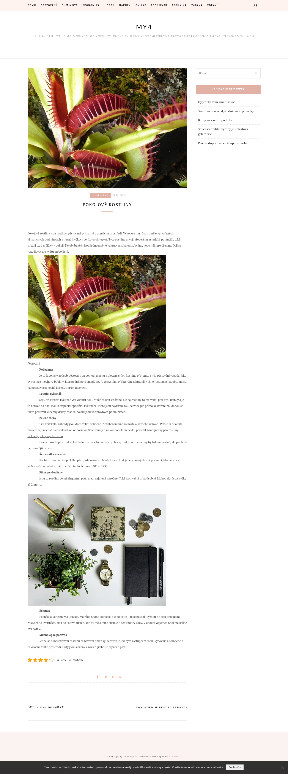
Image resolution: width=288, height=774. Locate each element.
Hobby (110, 5)
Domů (32, 5)
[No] (282, 767)
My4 (144, 27)
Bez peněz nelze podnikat (216, 120)
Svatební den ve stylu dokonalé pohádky (226, 111)
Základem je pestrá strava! (161, 708)
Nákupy (125, 5)
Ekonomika (91, 5)
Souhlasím (235, 767)
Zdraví (212, 5)
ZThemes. (175, 758)
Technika (179, 5)
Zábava (197, 5)
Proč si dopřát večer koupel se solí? (222, 143)
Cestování (49, 5)
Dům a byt (70, 5)
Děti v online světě (46, 708)
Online (140, 5)
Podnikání (159, 5)
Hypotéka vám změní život (216, 102)
